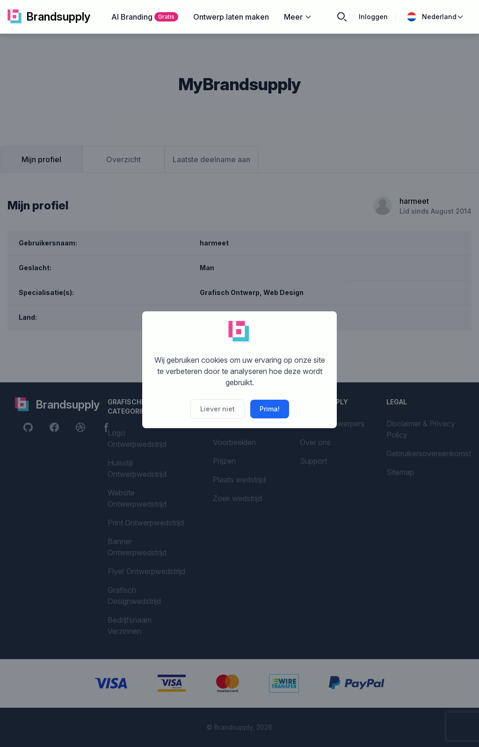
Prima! (270, 409)
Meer (298, 17)
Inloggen (373, 17)
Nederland (435, 17)
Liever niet (217, 409)
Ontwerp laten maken (231, 17)
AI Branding (144, 17)
